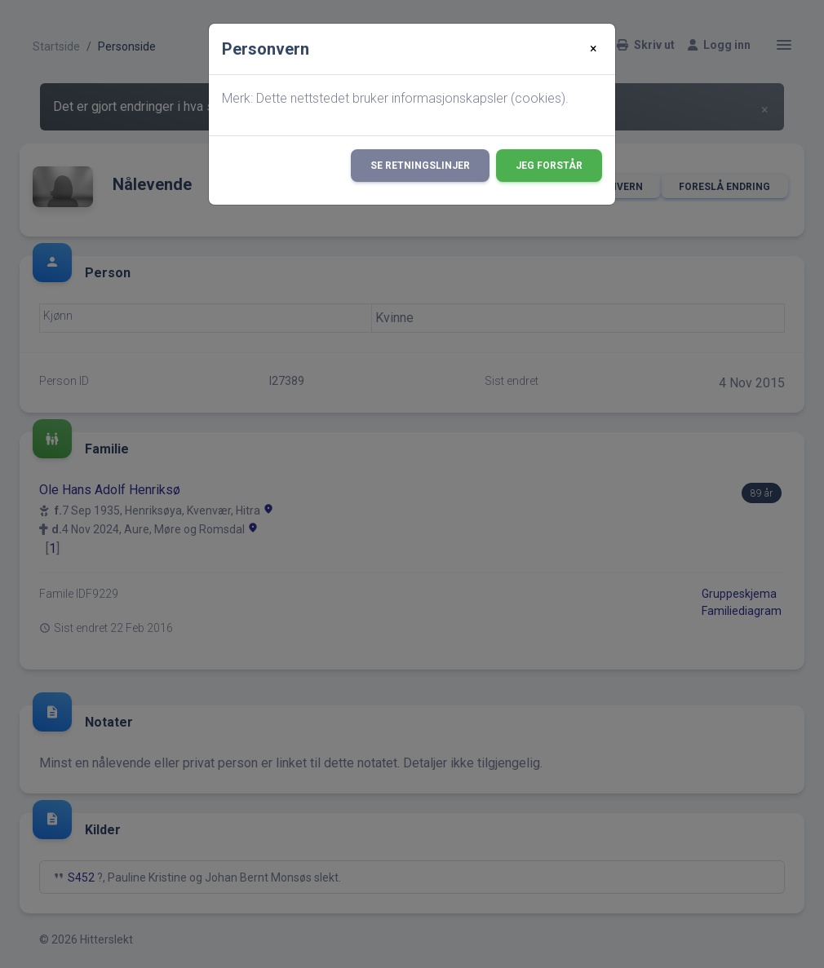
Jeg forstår (549, 165)
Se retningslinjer (420, 165)
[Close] (593, 49)
